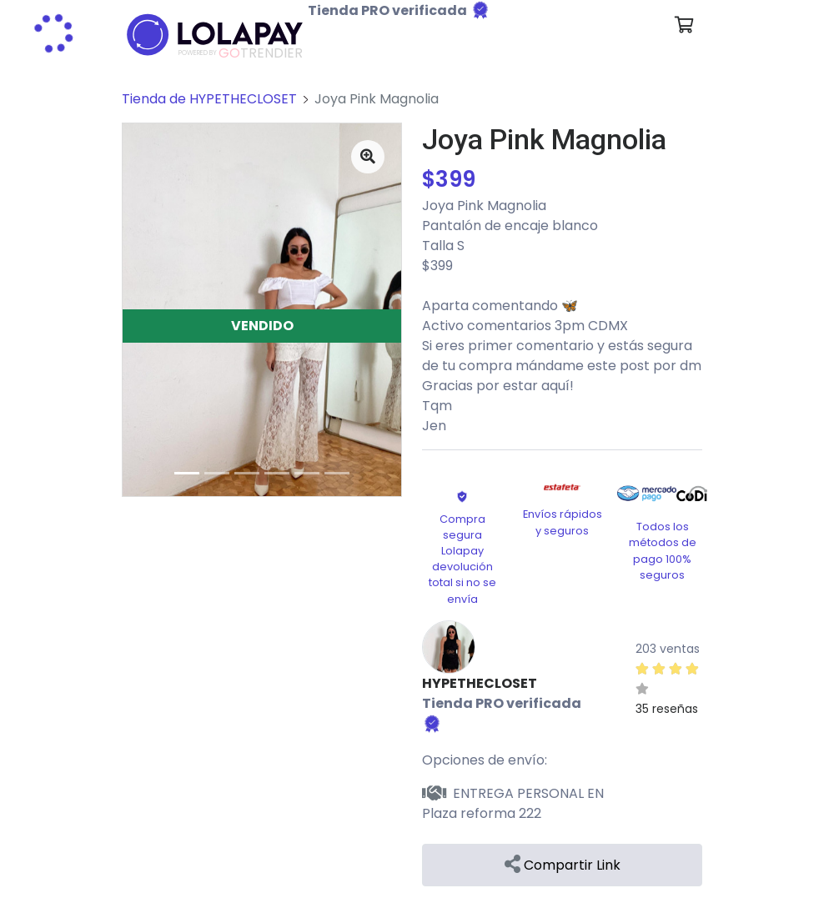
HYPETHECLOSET (479, 683)
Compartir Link (563, 865)
